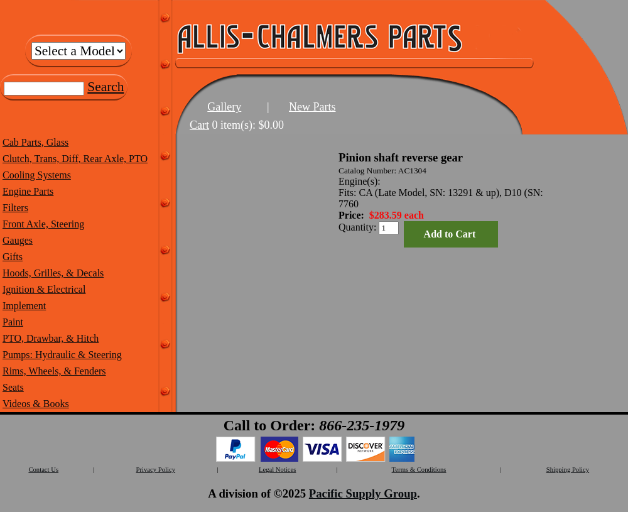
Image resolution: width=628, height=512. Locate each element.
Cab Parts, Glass (35, 142)
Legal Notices (277, 469)
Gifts (13, 256)
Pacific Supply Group (363, 493)
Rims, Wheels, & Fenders (54, 371)
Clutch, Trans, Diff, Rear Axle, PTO (75, 158)
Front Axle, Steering (43, 224)
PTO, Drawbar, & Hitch (51, 338)
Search (105, 86)
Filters (15, 207)
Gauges (18, 240)
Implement (24, 305)
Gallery (224, 107)
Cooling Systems (37, 175)
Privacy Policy (155, 469)
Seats (13, 387)
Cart (199, 125)
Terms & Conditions (419, 469)
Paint (13, 322)
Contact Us (43, 469)
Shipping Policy (567, 469)
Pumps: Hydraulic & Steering (62, 354)
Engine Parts (28, 191)
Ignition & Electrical (44, 289)
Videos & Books (36, 403)
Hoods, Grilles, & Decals (53, 273)
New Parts (312, 107)
